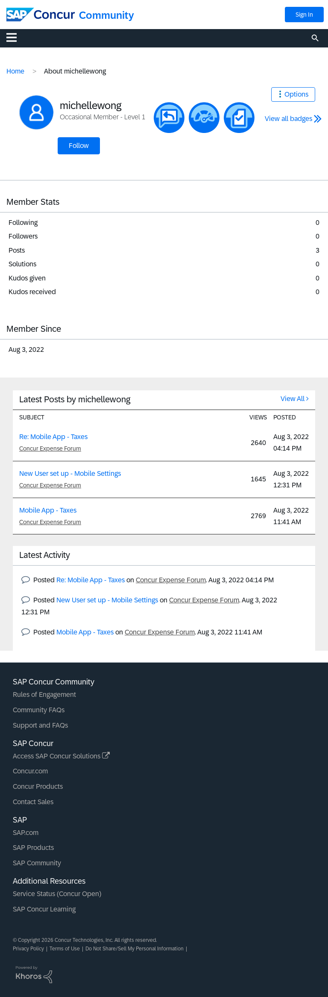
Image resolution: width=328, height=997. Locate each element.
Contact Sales (33, 801)
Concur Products (38, 786)
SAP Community (37, 863)
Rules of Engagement (44, 694)
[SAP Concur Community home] (40, 14)
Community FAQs (38, 710)
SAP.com (25, 832)
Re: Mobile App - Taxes (53, 436)
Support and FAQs (40, 725)
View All (293, 398)
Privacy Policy (28, 949)
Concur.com (30, 771)
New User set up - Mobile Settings (70, 473)
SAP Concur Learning (44, 909)
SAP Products (33, 847)
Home (15, 71)
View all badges (288, 118)
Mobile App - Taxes (47, 510)
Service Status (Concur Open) (57, 893)
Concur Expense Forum (50, 448)
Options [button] (296, 94)
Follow (79, 145)
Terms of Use (65, 949)
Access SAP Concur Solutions (61, 756)
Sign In (304, 14)
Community (106, 15)
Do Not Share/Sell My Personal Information (134, 949)
